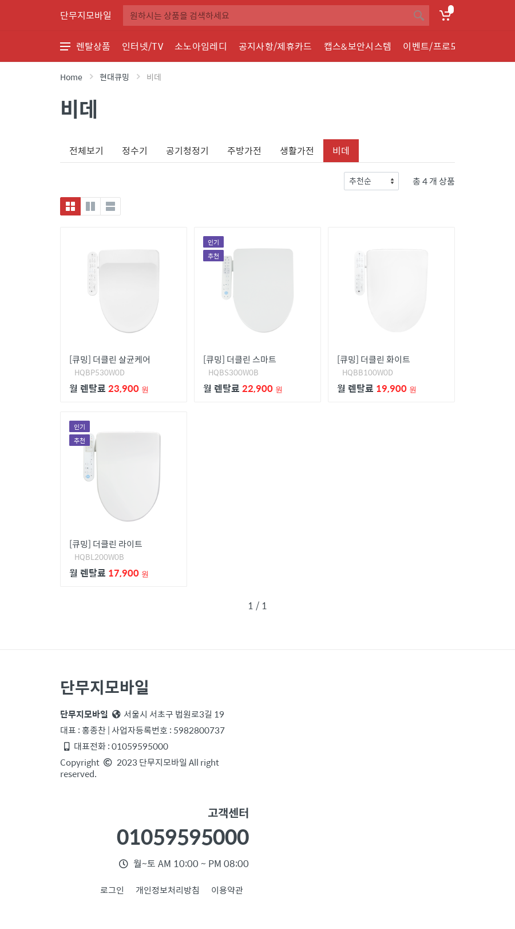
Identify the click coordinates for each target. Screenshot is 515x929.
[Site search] (266, 15)
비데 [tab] (341, 150)
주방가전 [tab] (244, 150)
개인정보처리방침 (168, 889)
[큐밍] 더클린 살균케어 (109, 359)
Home (71, 76)
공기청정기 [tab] (187, 150)
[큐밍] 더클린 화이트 (373, 359)
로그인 (112, 889)
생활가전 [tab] (297, 150)
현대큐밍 (114, 76)
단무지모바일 (86, 15)
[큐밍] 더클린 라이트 (105, 543)
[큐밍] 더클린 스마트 (239, 359)
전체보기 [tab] (86, 150)
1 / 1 (257, 605)
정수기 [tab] (135, 150)
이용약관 (227, 889)
